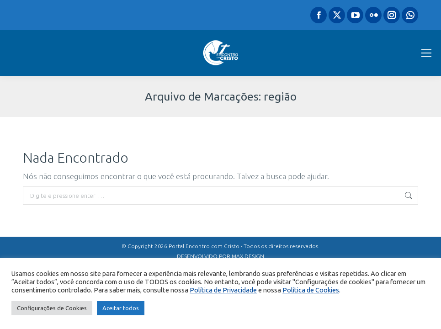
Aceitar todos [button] (120, 308)
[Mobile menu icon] (426, 53)
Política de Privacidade (223, 290)
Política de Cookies (310, 290)
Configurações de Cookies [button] (52, 308)
